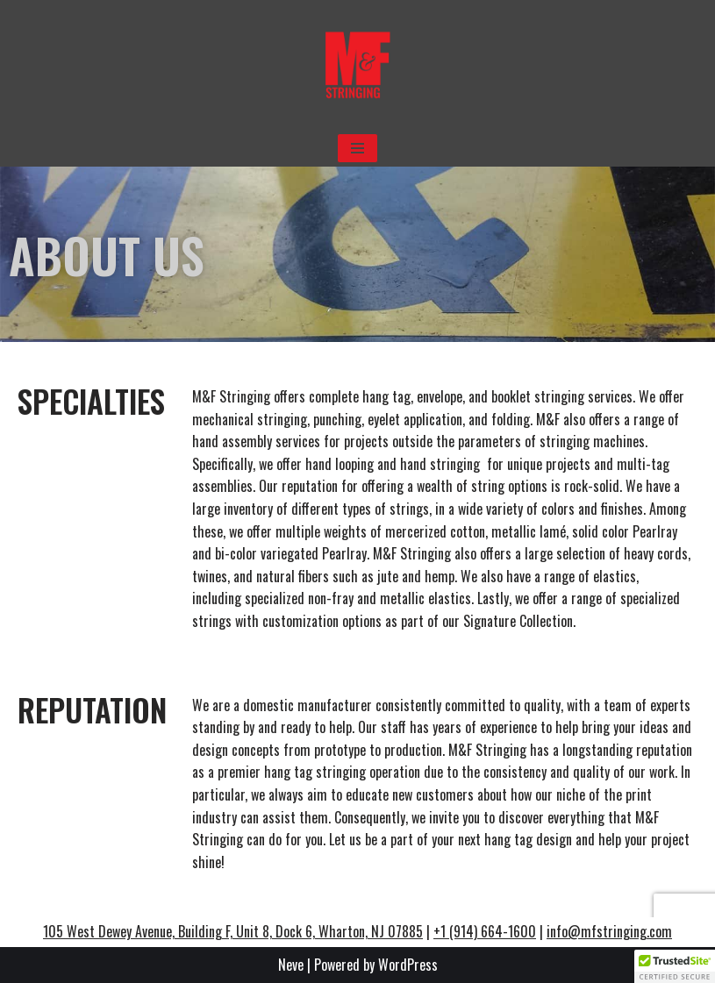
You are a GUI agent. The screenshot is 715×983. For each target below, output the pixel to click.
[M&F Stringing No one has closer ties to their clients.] (358, 65)
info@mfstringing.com (609, 931)
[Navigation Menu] (357, 148)
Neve (291, 964)
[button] (674, 966)
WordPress (408, 964)
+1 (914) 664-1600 (484, 931)
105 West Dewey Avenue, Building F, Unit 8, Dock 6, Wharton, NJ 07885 (233, 931)
